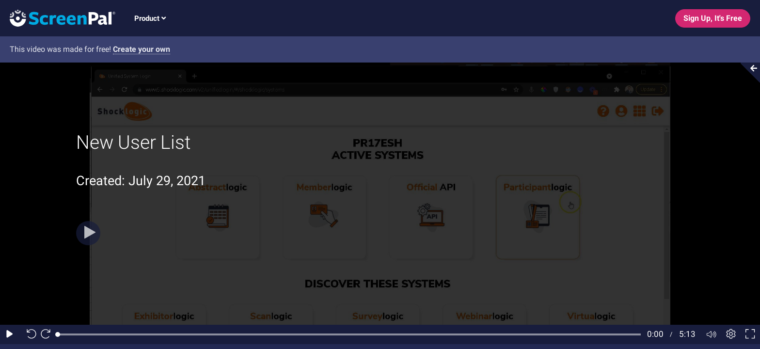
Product (150, 18)
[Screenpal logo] (57, 17)
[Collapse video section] (747, 73)
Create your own (141, 49)
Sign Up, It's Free (712, 18)
